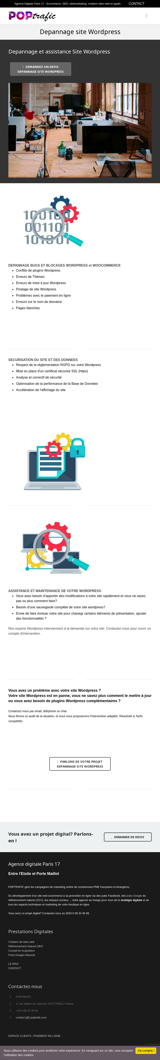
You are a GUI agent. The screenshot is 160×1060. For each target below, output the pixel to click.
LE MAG (13, 963)
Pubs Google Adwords (21, 955)
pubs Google (134, 895)
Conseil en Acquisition (21, 950)
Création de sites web (21, 941)
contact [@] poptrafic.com (31, 1017)
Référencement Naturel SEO (25, 946)
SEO (39, 900)
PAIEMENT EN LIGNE (47, 1035)
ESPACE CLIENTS (19, 1035)
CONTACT (137, 3)
